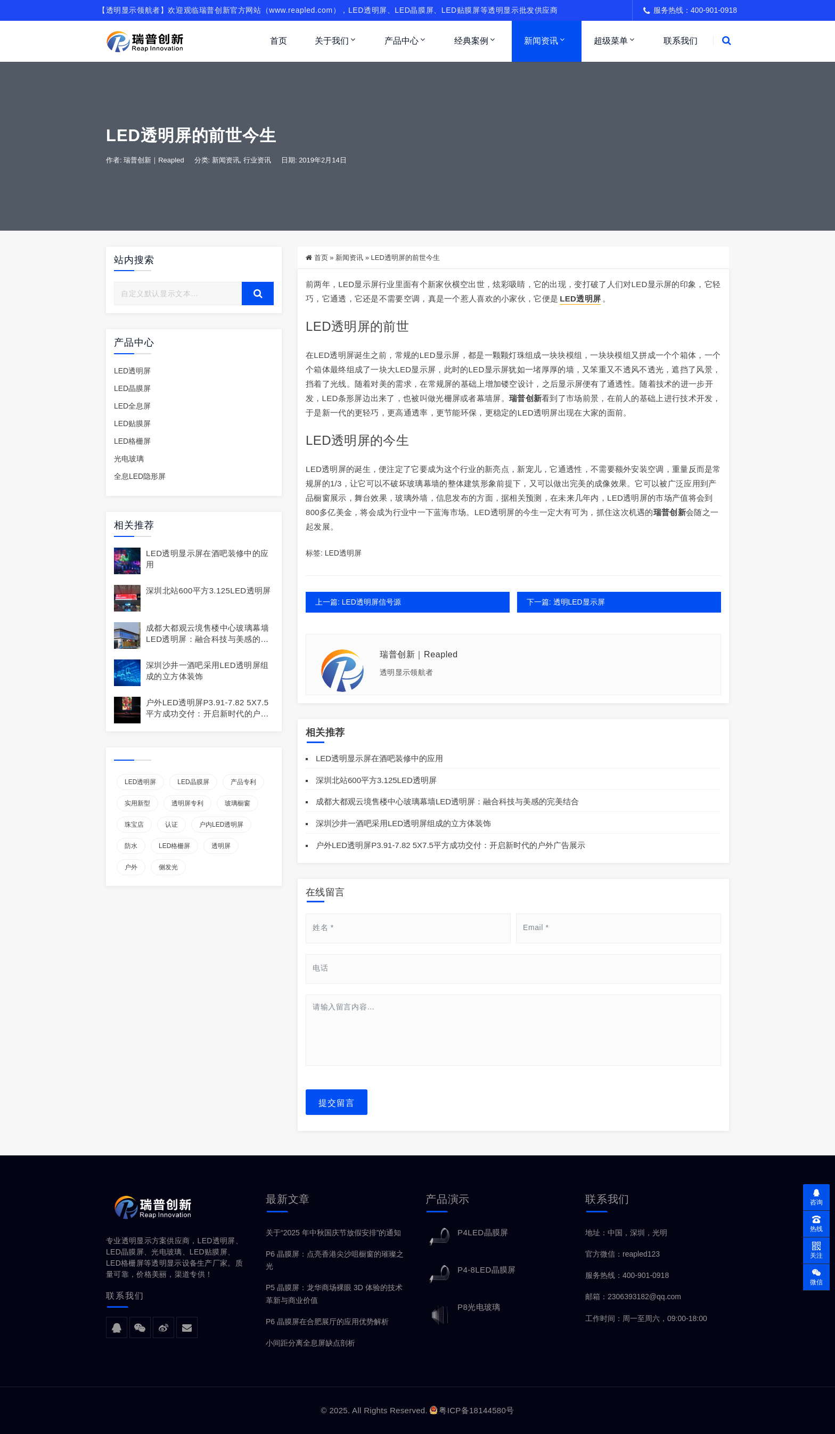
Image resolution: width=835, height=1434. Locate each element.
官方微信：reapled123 (622, 1254)
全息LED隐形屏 (140, 476)
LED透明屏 (132, 370)
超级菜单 (611, 40)
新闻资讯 (541, 40)
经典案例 (471, 40)
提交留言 (336, 1102)
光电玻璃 (129, 459)
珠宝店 (134, 824)
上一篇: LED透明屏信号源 (358, 602)
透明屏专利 (187, 803)
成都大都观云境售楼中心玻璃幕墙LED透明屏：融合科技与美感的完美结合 (207, 639)
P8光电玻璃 (479, 1306)
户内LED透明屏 (221, 824)
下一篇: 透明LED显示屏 (565, 602)
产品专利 (243, 782)
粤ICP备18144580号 (472, 1410)
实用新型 (137, 803)
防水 (131, 846)
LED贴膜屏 (132, 423)
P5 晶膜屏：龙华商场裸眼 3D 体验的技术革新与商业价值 (334, 1294)
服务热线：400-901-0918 (627, 1276)
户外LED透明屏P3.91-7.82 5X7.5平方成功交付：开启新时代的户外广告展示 (207, 713)
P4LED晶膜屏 (483, 1232)
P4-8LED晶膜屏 (486, 1269)
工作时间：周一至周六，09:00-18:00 (646, 1318)
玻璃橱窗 (237, 803)
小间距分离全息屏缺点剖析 (310, 1343)
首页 (278, 40)
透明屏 (221, 846)
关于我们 (332, 40)
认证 (171, 824)
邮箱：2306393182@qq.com (633, 1297)
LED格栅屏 (132, 441)
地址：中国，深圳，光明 (626, 1232)
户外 (131, 867)
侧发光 (168, 867)
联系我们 (681, 40)
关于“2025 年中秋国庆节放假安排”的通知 (333, 1232)
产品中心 (401, 40)
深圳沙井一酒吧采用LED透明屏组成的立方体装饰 (403, 823)
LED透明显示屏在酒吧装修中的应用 (379, 758)
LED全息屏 (132, 406)
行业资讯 (257, 161)
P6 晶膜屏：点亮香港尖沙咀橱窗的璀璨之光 (335, 1260)
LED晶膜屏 (132, 388)
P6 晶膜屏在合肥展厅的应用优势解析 (327, 1321)
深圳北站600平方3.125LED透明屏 (208, 590)
